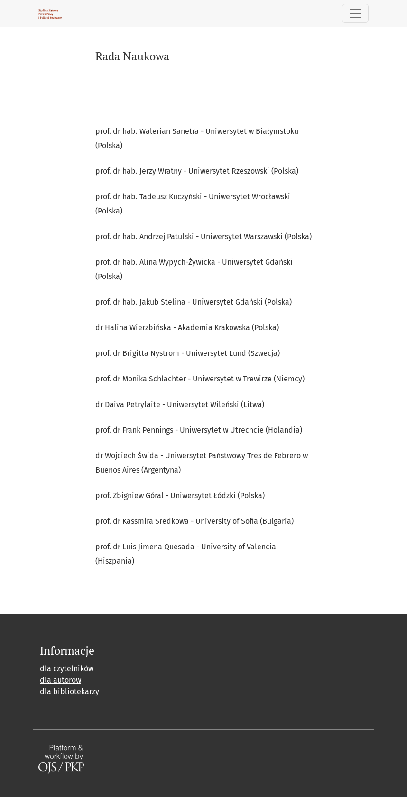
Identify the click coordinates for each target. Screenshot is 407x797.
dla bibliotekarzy (69, 691)
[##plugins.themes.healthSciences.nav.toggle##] (355, 13)
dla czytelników (66, 668)
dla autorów (60, 680)
